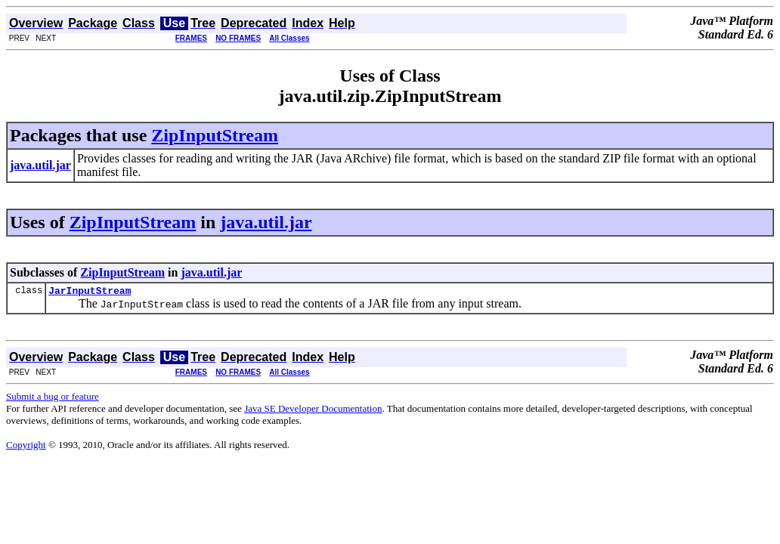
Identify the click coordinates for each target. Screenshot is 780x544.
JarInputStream (89, 292)
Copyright (26, 447)
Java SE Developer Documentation (313, 410)
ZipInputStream (214, 135)
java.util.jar (265, 222)
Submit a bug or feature (52, 398)
